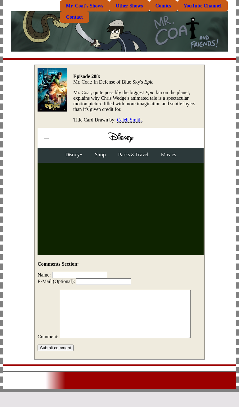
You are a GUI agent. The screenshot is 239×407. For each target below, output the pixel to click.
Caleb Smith (129, 119)
